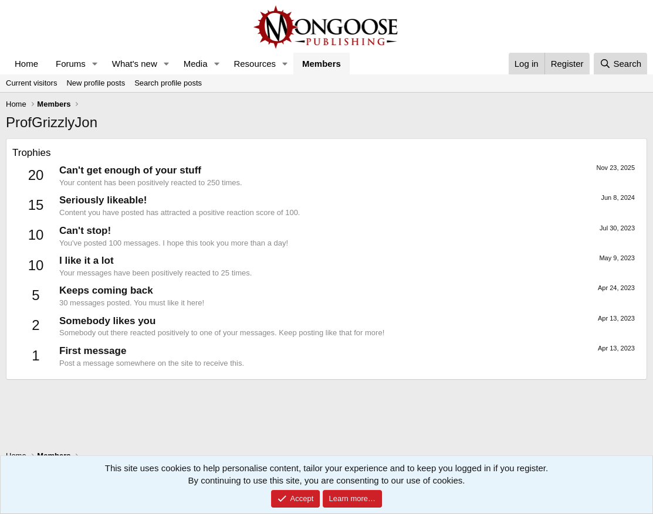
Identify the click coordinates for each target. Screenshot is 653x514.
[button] (95, 63)
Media (196, 64)
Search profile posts (168, 83)
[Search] (620, 63)
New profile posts (95, 83)
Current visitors (31, 83)
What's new (134, 64)
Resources (255, 64)
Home (26, 64)
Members (321, 64)
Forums (71, 64)
